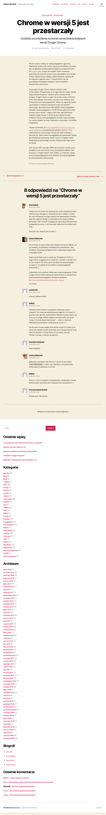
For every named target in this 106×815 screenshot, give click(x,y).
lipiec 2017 (7, 584)
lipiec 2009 (8, 718)
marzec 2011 (8, 667)
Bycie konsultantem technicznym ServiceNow (22, 451)
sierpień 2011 (8, 661)
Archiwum (64, 4)
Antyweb (9, 752)
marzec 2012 (8, 641)
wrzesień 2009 (9, 713)
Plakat (5, 513)
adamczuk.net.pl (10, 4)
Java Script (8, 499)
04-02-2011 (57, 48)
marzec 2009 (8, 730)
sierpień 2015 (9, 601)
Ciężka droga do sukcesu (21, 778)
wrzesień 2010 (9, 684)
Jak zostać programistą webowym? (24, 793)
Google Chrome (36, 72)
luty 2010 (7, 698)
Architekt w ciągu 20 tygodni (15, 456)
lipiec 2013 (7, 610)
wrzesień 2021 (9, 572)
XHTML (6, 553)
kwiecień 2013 (9, 615)
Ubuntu (6, 542)
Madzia (6, 778)
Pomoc (84, 4)
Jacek (5, 798)
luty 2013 (7, 621)
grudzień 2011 (9, 650)
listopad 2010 (9, 678)
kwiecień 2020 (9, 575)
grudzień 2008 (9, 738)
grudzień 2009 (9, 704)
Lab (4, 505)
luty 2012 (7, 644)
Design (6, 487)
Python (6, 528)
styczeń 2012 (8, 647)
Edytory (6, 490)
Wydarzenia (8, 548)
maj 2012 (7, 638)
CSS (5, 485)
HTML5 (6, 496)
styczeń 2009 (9, 735)
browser (33, 164)
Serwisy (6, 533)
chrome (39, 164)
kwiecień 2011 (9, 664)
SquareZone (11, 760)
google (44, 164)
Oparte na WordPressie (30, 810)
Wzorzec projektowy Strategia (24, 789)
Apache (6, 473)
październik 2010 (10, 681)
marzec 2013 (8, 618)
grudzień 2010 (9, 675)
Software (7, 536)
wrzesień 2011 (9, 658)
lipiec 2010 (7, 690)
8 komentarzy (70, 48)
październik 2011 (10, 655)
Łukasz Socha (11, 764)
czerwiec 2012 (9, 635)
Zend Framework (10, 556)
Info (79, 4)
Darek (5, 793)
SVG (5, 539)
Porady (6, 516)
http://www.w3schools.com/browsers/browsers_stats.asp (48, 280)
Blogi (5, 479)
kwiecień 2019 (9, 578)
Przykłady (55, 4)
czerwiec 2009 (9, 721)
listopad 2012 (9, 627)
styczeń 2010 (8, 701)
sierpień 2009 (9, 715)
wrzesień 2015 (9, 598)
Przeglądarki (47, 15)
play (53, 164)
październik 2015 (10, 595)
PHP (5, 510)
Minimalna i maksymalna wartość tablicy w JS (22, 460)
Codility (6, 482)
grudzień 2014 (9, 604)
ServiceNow (8, 530)
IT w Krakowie (11, 756)
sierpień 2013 (9, 607)
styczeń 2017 (8, 592)
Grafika (6, 493)
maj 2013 (7, 612)
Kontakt (91, 4)
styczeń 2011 (8, 672)
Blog (5, 476)
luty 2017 (7, 590)
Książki (6, 502)
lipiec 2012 (7, 632)
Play (70, 130)
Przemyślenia (59, 15)
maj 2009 (7, 724)
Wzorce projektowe (11, 550)
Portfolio (73, 4)
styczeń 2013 (8, 624)
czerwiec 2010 (9, 692)
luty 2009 (7, 733)
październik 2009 (10, 710)
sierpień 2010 (9, 687)
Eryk (5, 782)
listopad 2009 (9, 707)
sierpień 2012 (9, 630)
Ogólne (6, 508)
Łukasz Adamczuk (43, 48)
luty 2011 (7, 670)
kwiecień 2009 (9, 727)
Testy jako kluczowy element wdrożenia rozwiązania (25, 443)
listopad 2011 (8, 652)
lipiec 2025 (8, 570)
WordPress (8, 545)
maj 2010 (7, 695)
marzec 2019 (8, 581)
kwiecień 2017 (9, 587)
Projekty (6, 519)
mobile (49, 164)
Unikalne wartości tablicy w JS (16, 447)
